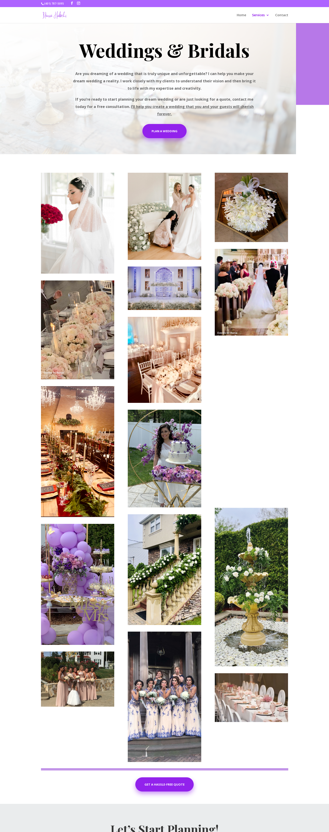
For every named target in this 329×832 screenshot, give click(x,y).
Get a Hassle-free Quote (164, 784)
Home (241, 15)
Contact (281, 15)
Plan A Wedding (164, 131)
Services (258, 15)
